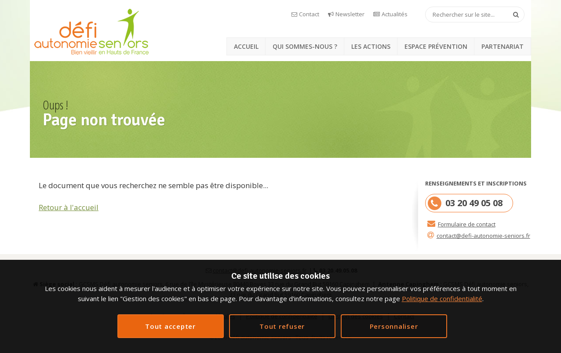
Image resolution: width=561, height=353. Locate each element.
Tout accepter (170, 326)
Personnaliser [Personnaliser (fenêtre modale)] (394, 326)
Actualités (395, 14)
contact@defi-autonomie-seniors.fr (483, 236)
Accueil (246, 46)
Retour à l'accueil (68, 207)
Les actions (370, 46)
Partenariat (502, 46)
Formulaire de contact (466, 224)
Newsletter (349, 14)
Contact (309, 14)
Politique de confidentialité (442, 298)
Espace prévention (435, 46)
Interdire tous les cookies (282, 326)
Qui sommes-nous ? (305, 46)
